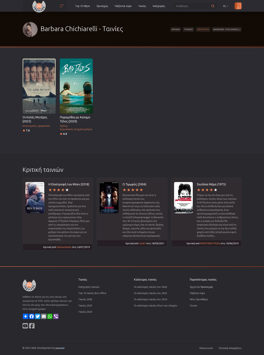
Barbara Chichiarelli (226, 29)
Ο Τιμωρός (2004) (134, 184)
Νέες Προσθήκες (199, 299)
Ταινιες (188, 29)
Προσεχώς (102, 6)
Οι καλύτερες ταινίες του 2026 (150, 286)
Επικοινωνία (206, 348)
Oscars (193, 305)
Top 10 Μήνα (82, 6)
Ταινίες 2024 (85, 311)
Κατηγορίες (159, 6)
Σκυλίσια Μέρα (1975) (211, 184)
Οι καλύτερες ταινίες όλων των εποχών (155, 305)
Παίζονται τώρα (123, 6)
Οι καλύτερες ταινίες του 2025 (150, 293)
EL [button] (226, 6)
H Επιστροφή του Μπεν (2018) (68, 184)
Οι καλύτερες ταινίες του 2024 (150, 299)
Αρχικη (176, 29)
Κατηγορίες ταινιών (89, 286)
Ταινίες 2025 (85, 305)
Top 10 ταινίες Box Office (92, 293)
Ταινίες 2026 (85, 299)
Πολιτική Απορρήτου (230, 348)
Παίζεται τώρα (197, 293)
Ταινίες (142, 6)
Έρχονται (201, 286)
